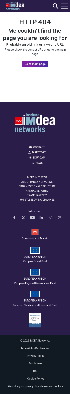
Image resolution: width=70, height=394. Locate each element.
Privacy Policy (35, 355)
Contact (39, 147)
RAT (35, 371)
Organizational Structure (36, 186)
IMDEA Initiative (37, 177)
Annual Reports (37, 190)
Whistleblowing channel (37, 199)
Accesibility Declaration (35, 348)
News (39, 162)
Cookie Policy (35, 378)
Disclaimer (35, 363)
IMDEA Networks (35, 123)
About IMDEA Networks (37, 181)
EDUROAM (39, 157)
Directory (39, 152)
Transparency (37, 195)
